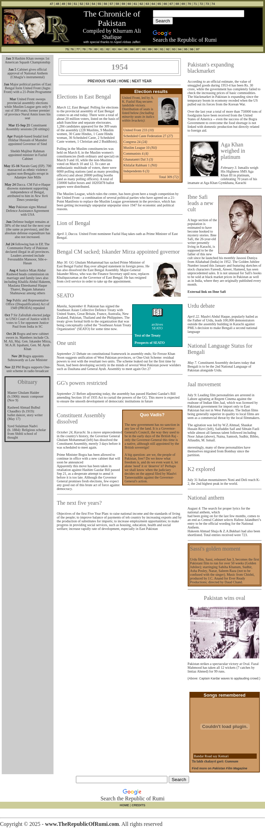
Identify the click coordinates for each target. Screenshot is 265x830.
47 (51, 4)
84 (120, 49)
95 (185, 49)
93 (174, 49)
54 (93, 4)
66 (165, 4)
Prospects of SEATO (150, 343)
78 (84, 49)
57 (111, 4)
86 (132, 49)
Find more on (219, 768)
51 (75, 4)
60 (129, 4)
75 (67, 49)
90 (156, 49)
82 (108, 49)
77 (78, 49)
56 (105, 4)
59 (123, 4)
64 (153, 4)
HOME (124, 81)
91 (162, 49)
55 (99, 4)
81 (102, 49)
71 (195, 4)
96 (192, 49)
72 (201, 4)
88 (144, 49)
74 (213, 4)
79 (90, 49)
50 (69, 4)
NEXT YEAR (141, 81)
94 (179, 49)
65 (159, 4)
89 (149, 49)
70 (189, 4)
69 (183, 4)
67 (171, 4)
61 (135, 4)
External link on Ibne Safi (207, 292)
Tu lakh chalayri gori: (215, 761)
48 (57, 4)
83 (114, 49)
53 (87, 4)
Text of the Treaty (147, 335)
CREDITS (138, 805)
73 (207, 4)
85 (126, 49)
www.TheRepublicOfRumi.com (82, 824)
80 (96, 49)
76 (72, 49)
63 (147, 4)
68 (177, 4)
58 (117, 4)
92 (167, 49)
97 (197, 49)
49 (63, 4)
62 (141, 4)
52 (81, 4)
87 (138, 49)
